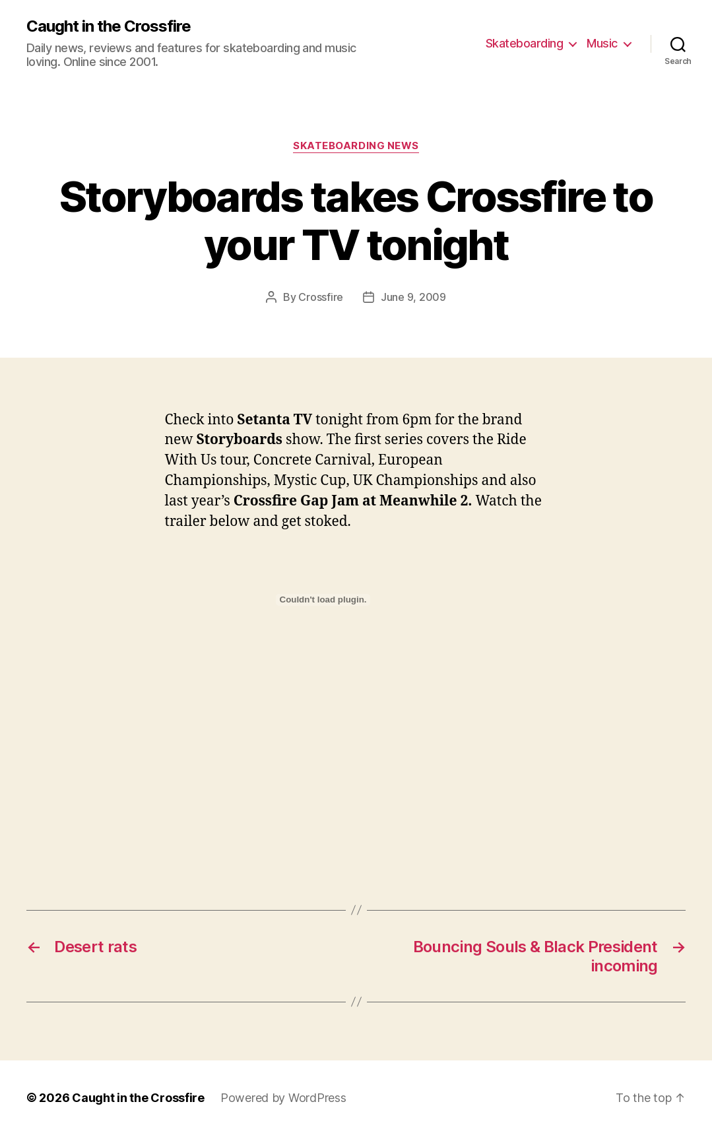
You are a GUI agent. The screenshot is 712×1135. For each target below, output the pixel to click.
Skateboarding (525, 43)
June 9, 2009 (413, 297)
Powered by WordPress (283, 1098)
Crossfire (320, 297)
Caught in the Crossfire (108, 26)
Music (602, 43)
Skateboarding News (356, 146)
